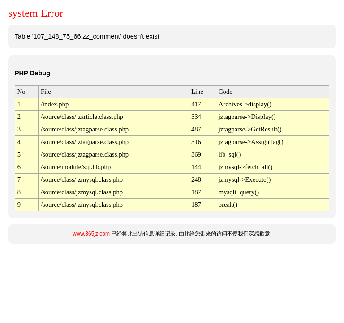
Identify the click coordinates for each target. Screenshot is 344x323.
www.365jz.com (91, 234)
